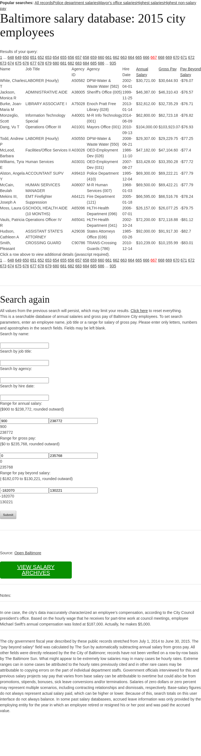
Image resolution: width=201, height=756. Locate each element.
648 (10, 57)
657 (78, 57)
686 (101, 63)
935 (113, 63)
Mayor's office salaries (117, 3)
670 (176, 57)
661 (108, 57)
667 (153, 57)
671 (184, 57)
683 (78, 63)
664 (131, 57)
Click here (139, 310)
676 (26, 63)
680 (56, 63)
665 (139, 57)
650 (26, 57)
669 (169, 57)
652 (41, 57)
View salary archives (35, 570)
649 (18, 57)
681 (63, 63)
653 (48, 57)
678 (41, 63)
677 (33, 63)
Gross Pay (168, 69)
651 (33, 57)
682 (71, 63)
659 (93, 57)
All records (44, 3)
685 (93, 63)
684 (86, 63)
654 (56, 57)
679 (48, 63)
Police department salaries (75, 3)
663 (123, 57)
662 (116, 57)
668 (161, 57)
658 (86, 57)
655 (63, 57)
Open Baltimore (27, 553)
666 (146, 57)
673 (3, 63)
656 (71, 57)
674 (10, 63)
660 (101, 57)
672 (191, 57)
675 (18, 63)
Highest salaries (150, 3)
